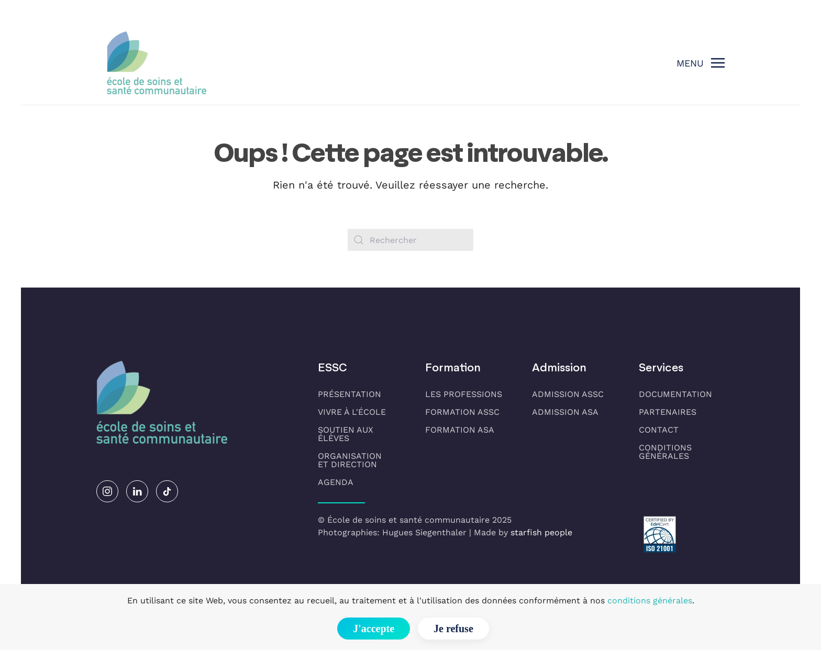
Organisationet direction (350, 460)
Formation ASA (459, 430)
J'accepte (373, 628)
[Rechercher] (410, 240)
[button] (700, 62)
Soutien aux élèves (345, 434)
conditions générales (649, 600)
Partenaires (667, 412)
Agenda (335, 482)
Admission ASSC (568, 394)
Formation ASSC (462, 412)
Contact (659, 430)
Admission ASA (565, 412)
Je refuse (453, 628)
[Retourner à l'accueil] (156, 63)
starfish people (541, 532)
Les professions (463, 394)
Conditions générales (665, 452)
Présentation (349, 394)
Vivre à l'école (352, 412)
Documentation (675, 394)
